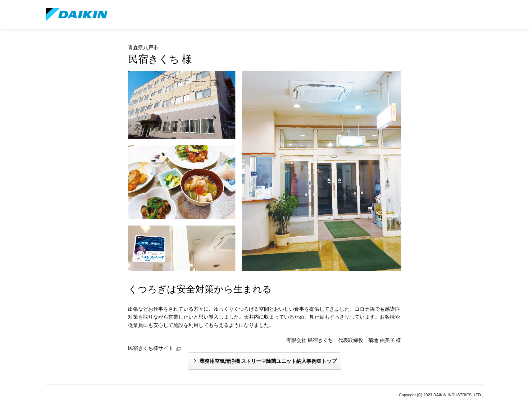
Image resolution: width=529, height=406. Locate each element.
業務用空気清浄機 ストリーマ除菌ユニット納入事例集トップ (268, 361)
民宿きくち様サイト (150, 348)
